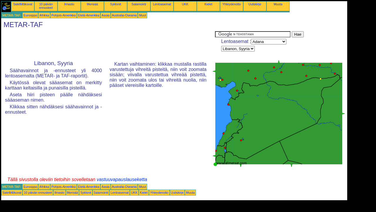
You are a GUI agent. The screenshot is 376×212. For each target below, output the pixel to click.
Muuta (278, 4)
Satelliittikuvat (22, 4)
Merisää (92, 4)
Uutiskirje (255, 4)
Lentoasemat (162, 4)
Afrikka (44, 15)
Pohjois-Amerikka (63, 15)
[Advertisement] (108, 44)
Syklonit (115, 4)
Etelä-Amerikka (88, 15)
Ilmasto (69, 4)
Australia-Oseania (124, 15)
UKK (185, 4)
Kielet (208, 4)
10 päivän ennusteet (46, 5)
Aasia (106, 15)
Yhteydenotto (231, 4)
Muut (142, 15)
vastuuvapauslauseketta (122, 179)
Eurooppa (30, 15)
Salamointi (139, 4)
